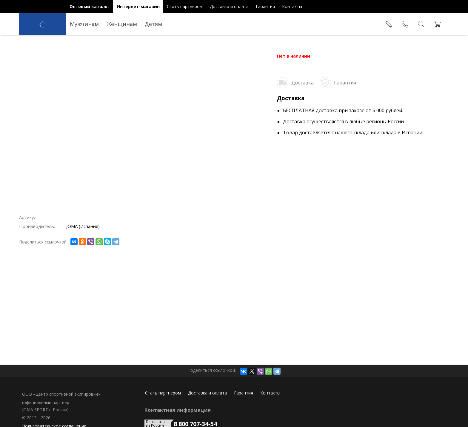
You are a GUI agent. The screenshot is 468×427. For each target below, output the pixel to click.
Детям (153, 23)
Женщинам (122, 23)
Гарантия (345, 82)
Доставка (302, 82)
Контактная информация (177, 410)
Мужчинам (84, 23)
